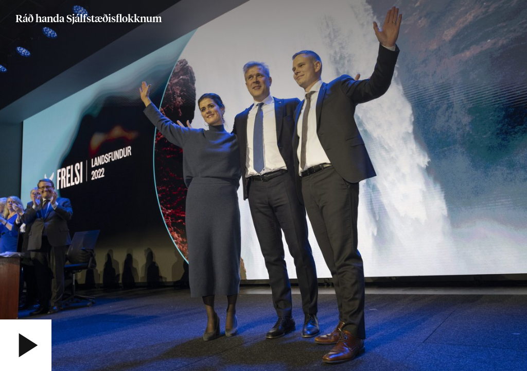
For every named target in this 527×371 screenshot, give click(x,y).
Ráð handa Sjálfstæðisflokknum (88, 19)
